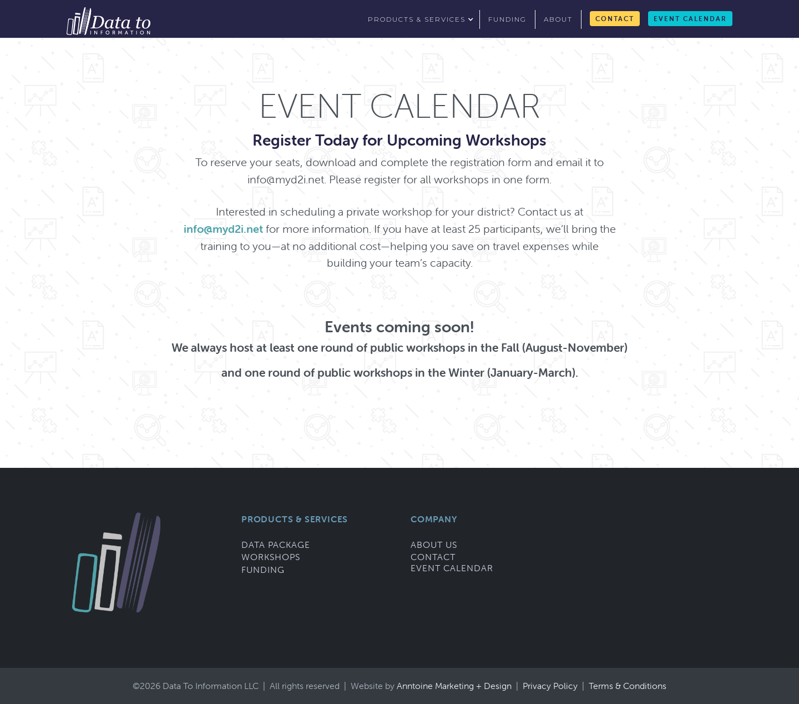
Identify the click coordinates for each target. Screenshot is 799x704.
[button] (419, 19)
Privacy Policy (551, 685)
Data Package (275, 544)
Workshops (270, 556)
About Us (434, 544)
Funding (263, 569)
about (558, 19)
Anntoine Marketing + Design (456, 685)
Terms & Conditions (627, 685)
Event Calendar (690, 18)
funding (507, 19)
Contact (614, 18)
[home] (108, 21)
